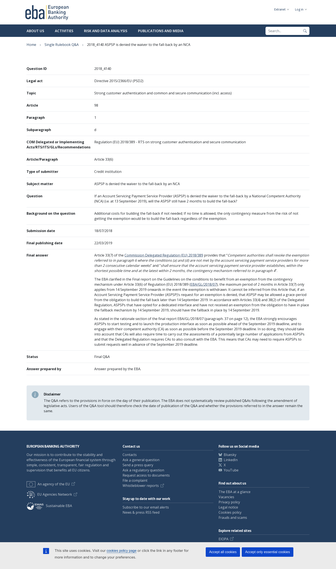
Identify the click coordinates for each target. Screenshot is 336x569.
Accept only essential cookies (267, 552)
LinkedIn (231, 459)
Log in (299, 9)
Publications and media (160, 31)
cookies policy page (121, 550)
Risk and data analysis (105, 31)
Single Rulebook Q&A (62, 44)
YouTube (231, 470)
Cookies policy (230, 512)
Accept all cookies (223, 552)
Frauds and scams (233, 517)
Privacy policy (229, 502)
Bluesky (230, 454)
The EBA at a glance (234, 491)
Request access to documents (146, 475)
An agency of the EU (48, 484)
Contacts (130, 454)
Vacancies (226, 497)
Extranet (280, 9)
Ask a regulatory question (143, 470)
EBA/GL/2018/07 (203, 284)
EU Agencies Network (49, 494)
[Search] (304, 31)
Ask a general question (141, 459)
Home (31, 44)
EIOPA (223, 539)
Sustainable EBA (49, 505)
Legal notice (228, 507)
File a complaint (135, 480)
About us (35, 31)
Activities (64, 31)
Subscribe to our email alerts (146, 507)
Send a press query (138, 465)
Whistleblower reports (141, 485)
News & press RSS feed (141, 512)
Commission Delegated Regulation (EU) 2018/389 (163, 255)
